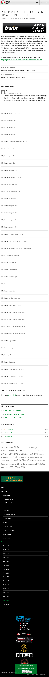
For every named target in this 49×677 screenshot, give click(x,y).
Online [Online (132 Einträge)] (34, 453)
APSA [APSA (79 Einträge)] (17, 447)
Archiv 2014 (6, 588)
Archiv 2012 (6, 596)
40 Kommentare (30, 18)
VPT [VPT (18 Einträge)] (37, 464)
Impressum (4, 672)
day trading (12, 198)
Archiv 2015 (6, 584)
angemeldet (12, 395)
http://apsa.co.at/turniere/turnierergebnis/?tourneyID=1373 (21, 60)
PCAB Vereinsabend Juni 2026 (14, 414)
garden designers (14, 298)
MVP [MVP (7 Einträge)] (28, 454)
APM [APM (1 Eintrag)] (12, 447)
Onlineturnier (6, 9)
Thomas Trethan (17, 18)
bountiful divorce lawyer (16, 312)
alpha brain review (14, 177)
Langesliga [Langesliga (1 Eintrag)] (37, 450)
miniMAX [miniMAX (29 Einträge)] (10, 454)
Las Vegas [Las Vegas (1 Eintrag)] (42, 450)
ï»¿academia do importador (17, 142)
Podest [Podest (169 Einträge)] (16, 457)
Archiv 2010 (6, 604)
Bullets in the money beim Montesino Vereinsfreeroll (24, 69)
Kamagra (11, 348)
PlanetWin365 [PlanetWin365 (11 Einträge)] (6, 457)
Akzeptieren (27, 672)
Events (5, 507)
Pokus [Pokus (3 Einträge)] (15, 460)
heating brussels (13, 255)
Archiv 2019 (6, 569)
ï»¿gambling (12, 269)
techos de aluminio (14, 191)
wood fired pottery (14, 113)
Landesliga (6, 510)
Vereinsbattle (7, 538)
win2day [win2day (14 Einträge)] (42, 464)
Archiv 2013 (6, 592)
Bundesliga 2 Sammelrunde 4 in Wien (24, 76)
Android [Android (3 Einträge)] (8, 448)
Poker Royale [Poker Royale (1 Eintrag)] (29, 457)
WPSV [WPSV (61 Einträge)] (13, 467)
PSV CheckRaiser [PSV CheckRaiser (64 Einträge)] (26, 460)
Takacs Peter (9, 433)
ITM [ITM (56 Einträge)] (25, 450)
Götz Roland (9, 429)
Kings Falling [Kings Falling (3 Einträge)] (30, 451)
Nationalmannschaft (9, 514)
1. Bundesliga (9, 499)
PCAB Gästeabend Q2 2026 (13, 411)
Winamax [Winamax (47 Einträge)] (5, 467)
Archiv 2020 (6, 565)
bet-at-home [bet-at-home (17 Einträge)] (25, 447)
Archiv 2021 (6, 561)
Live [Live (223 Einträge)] (3, 453)
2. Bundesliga (9, 503)
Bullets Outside (10, 530)
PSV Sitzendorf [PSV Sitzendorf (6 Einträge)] (40, 460)
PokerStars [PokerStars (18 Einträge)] (37, 457)
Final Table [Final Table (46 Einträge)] (17, 450)
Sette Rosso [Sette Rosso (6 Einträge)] (10, 464)
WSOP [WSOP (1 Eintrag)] (18, 467)
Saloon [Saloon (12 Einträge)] (3, 464)
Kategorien (4, 491)
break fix (11, 284)
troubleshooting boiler (16, 234)
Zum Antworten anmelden (14, 105)
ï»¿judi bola (12, 341)
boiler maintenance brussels (17, 241)
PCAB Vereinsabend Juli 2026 (14, 418)
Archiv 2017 (6, 577)
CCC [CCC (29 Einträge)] (38, 447)
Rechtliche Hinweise (14, 672)
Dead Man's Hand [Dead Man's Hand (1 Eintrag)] (5, 450)
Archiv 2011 (6, 600)
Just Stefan (8, 436)
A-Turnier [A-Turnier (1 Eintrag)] (3, 447)
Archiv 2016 (6, 581)
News (2, 487)
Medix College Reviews (16, 369)
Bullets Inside (9, 526)
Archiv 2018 (6, 573)
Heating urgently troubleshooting (19, 248)
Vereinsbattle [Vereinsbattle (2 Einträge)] (31, 464)
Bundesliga (6, 495)
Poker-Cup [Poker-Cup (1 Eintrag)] (23, 457)
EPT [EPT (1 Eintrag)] (11, 450)
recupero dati (12, 205)
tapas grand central (14, 305)
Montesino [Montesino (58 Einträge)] (20, 453)
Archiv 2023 (6, 553)
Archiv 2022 (6, 557)
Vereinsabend (7, 534)
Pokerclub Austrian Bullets (6, 2)
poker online (12, 355)
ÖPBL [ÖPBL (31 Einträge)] (23, 467)
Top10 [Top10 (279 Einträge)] (23, 463)
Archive (3, 542)
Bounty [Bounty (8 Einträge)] (33, 448)
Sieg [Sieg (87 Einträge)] (17, 463)
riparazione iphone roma (16, 326)
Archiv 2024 (6, 549)
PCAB (13, 9)
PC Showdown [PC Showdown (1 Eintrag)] (41, 454)
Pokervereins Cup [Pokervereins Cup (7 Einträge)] (7, 460)
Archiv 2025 (6, 546)
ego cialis (11, 156)
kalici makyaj (12, 170)
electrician (12, 120)
